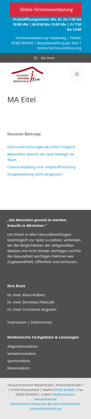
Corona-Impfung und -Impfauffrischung (41, 166)
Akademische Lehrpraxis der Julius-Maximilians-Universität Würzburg (45, 406)
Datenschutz (41, 322)
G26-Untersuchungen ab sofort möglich (41, 146)
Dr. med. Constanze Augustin (32, 309)
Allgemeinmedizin (22, 346)
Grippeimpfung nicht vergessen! (34, 174)
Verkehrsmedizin (21, 353)
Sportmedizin (18, 360)
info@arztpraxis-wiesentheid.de (54, 396)
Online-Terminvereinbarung (59, 48)
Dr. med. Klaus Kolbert (26, 294)
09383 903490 (22, 43)
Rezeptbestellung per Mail (57, 43)
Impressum (17, 322)
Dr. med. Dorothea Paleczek (30, 302)
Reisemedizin (18, 368)
